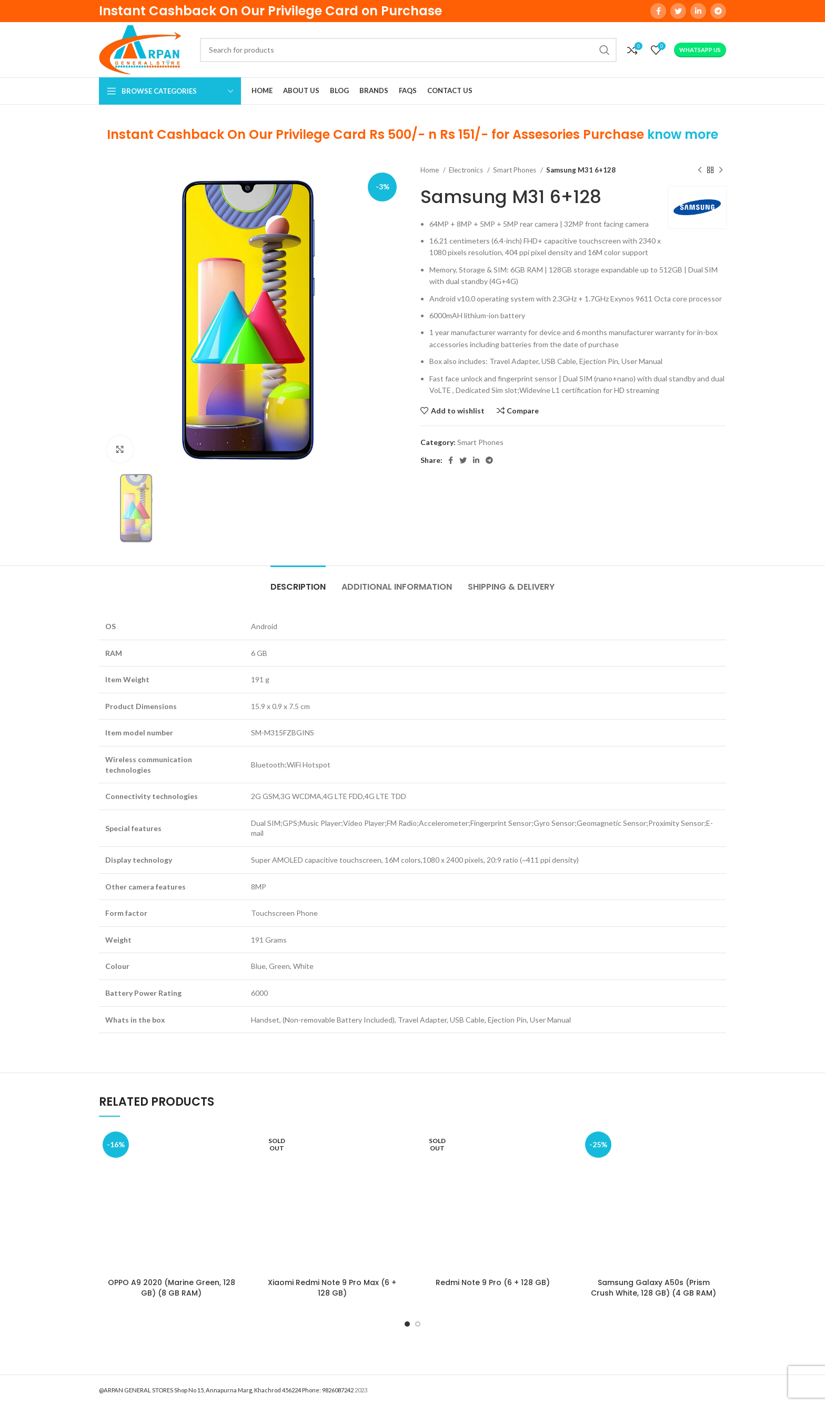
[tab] (298, 581)
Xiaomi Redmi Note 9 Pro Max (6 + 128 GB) (332, 1287)
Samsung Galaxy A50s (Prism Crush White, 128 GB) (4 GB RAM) (653, 1287)
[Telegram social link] (718, 11)
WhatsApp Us (700, 49)
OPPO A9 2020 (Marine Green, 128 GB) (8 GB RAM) (171, 1287)
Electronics (467, 170)
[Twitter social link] (678, 11)
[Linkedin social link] (698, 11)
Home (430, 170)
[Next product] (721, 170)
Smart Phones (515, 170)
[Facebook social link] (658, 11)
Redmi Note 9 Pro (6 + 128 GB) (493, 1282)
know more (682, 134)
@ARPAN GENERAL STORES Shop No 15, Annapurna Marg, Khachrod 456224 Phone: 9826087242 (226, 1390)
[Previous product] (700, 170)
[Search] (408, 50)
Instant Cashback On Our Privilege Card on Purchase (270, 10)
